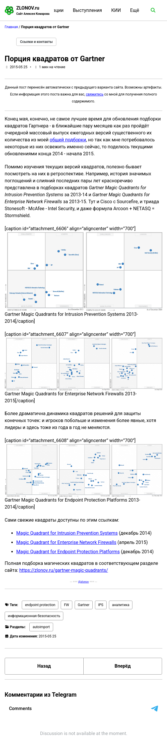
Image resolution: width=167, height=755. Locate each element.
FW (66, 605)
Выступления (87, 10)
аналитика (121, 605)
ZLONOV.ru (32, 10)
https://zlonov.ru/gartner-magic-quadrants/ (63, 570)
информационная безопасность (34, 616)
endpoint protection (40, 605)
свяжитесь (94, 94)
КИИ (116, 10)
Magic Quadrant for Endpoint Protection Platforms (68, 551)
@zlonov (83, 581)
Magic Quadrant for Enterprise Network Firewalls (66, 542)
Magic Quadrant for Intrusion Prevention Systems (67, 533)
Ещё (134, 10)
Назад (44, 666)
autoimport (41, 627)
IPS (100, 605)
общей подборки (68, 140)
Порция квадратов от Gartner (55, 59)
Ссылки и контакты (36, 42)
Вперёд (122, 666)
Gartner (83, 605)
